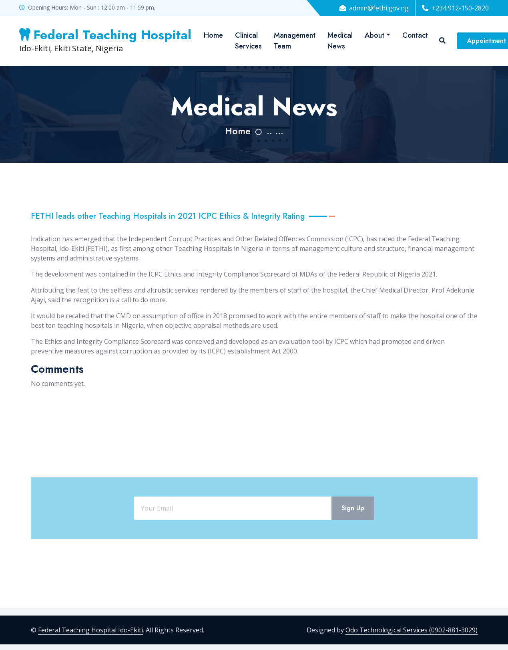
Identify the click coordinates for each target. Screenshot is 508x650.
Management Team (294, 40)
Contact (415, 35)
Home (213, 35)
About (374, 35)
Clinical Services (248, 40)
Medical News (340, 40)
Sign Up (352, 529)
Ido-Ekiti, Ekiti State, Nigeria (105, 40)
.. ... (275, 131)
